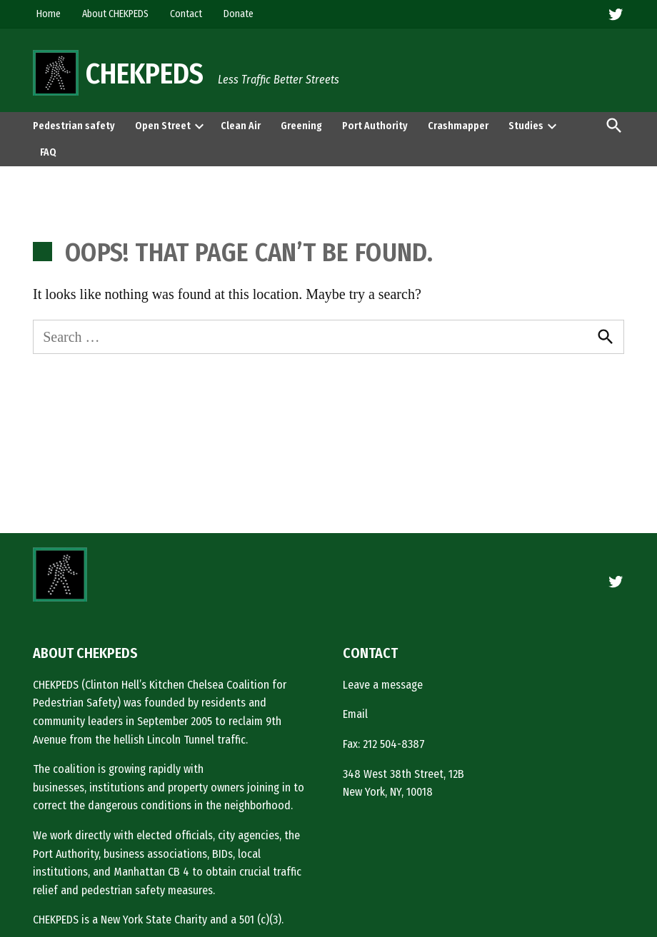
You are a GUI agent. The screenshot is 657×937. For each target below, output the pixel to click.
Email (355, 714)
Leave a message (383, 685)
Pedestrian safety (74, 126)
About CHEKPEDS (115, 14)
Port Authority (375, 126)
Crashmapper (458, 126)
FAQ (48, 152)
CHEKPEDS (145, 74)
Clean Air (241, 126)
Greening (301, 126)
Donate (239, 14)
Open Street (163, 126)
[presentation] (199, 125)
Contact (186, 14)
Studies (525, 126)
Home (48, 14)
